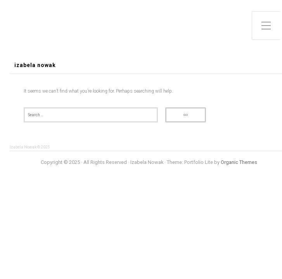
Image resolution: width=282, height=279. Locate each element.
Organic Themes (239, 162)
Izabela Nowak (35, 65)
